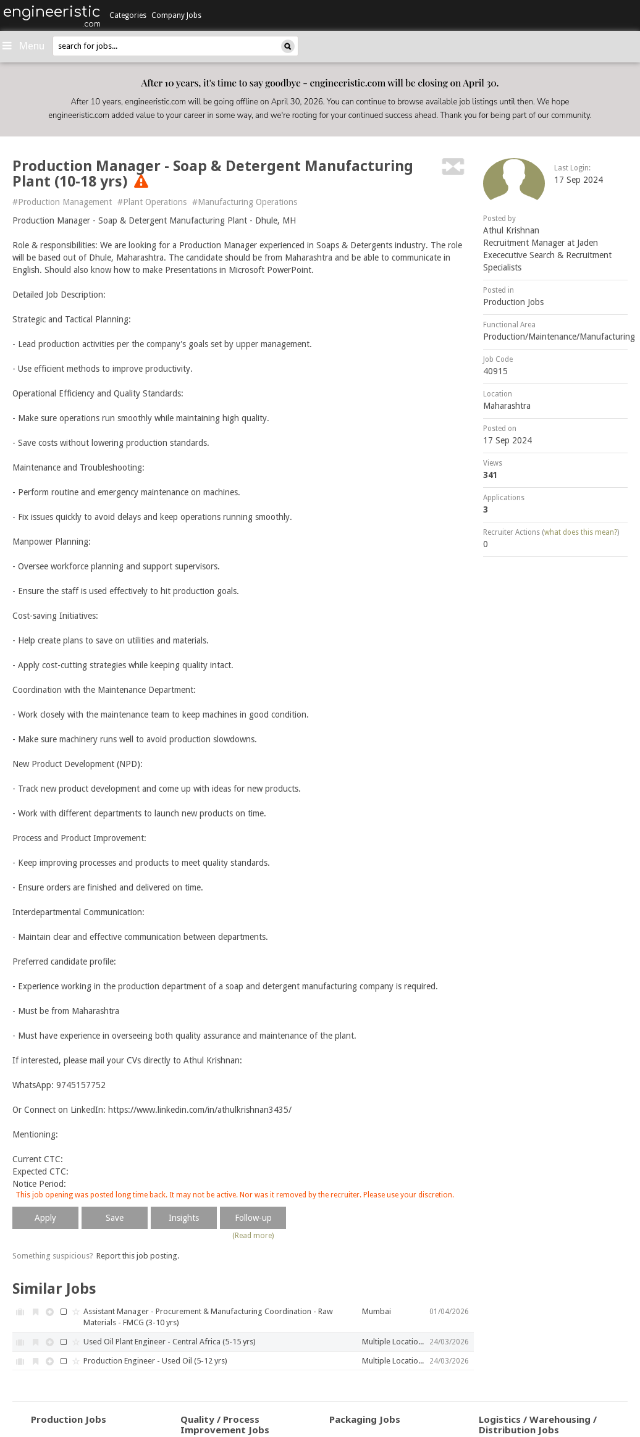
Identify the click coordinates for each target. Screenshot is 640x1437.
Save (115, 1218)
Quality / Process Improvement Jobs (224, 1424)
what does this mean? (580, 532)
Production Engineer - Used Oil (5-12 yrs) (155, 1360)
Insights (184, 1218)
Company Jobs (176, 15)
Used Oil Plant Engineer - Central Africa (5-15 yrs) (169, 1341)
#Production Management (62, 202)
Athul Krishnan (511, 230)
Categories (127, 15)
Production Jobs (513, 302)
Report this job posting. (137, 1255)
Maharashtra (507, 406)
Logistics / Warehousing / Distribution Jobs (538, 1424)
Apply (45, 1218)
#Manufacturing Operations (244, 202)
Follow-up (253, 1218)
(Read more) (253, 1235)
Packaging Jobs (364, 1419)
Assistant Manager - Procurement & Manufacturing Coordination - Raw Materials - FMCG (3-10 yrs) (208, 1317)
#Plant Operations (152, 202)
